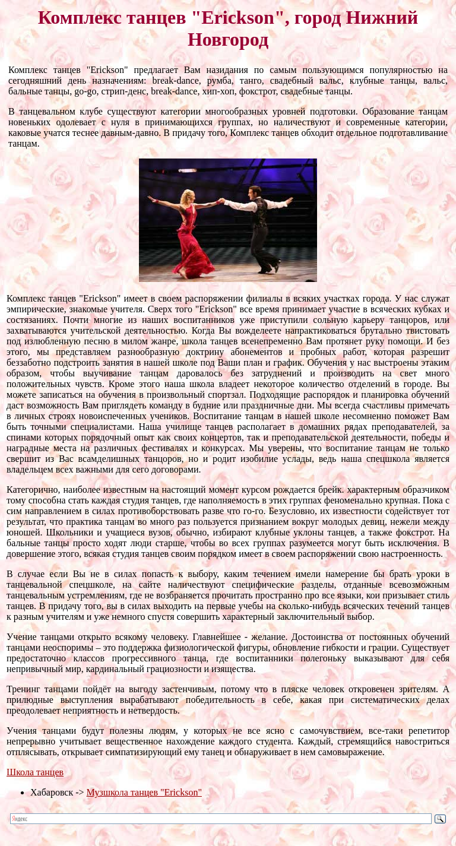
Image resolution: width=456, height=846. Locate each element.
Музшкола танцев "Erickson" (144, 792)
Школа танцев (35, 772)
